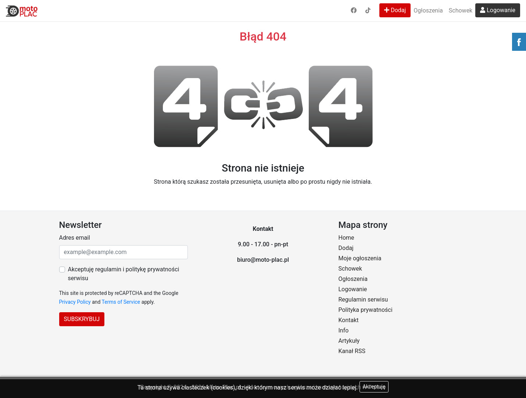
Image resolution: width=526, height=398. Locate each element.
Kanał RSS (352, 351)
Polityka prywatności (366, 309)
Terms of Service (121, 302)
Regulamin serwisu (363, 299)
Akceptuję (374, 387)
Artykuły (349, 340)
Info (344, 330)
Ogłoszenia (428, 10)
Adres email (74, 237)
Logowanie (497, 10)
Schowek (460, 10)
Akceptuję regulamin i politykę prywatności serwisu (123, 274)
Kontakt (349, 320)
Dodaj (395, 10)
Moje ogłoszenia (360, 258)
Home (346, 237)
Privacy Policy (75, 302)
